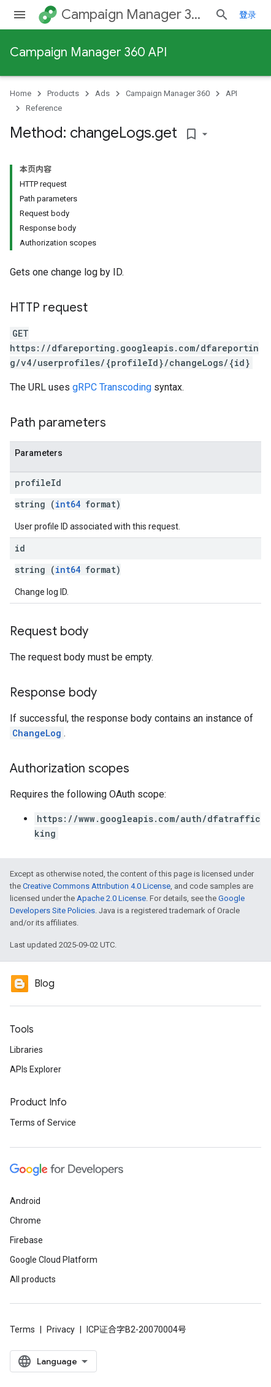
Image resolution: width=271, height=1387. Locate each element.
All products (33, 1279)
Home (20, 93)
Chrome (25, 1220)
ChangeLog (36, 733)
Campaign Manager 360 (133, 14)
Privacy (61, 1329)
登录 (247, 15)
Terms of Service (43, 1122)
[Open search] (222, 14)
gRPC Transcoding (111, 387)
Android (25, 1201)
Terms (22, 1329)
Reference (44, 108)
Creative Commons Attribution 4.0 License (96, 886)
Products (63, 93)
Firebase (26, 1240)
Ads (102, 93)
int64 (67, 504)
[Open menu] (19, 14)
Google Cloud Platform (53, 1260)
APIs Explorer (35, 1069)
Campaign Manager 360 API (88, 52)
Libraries (26, 1050)
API (231, 93)
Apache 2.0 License (111, 898)
